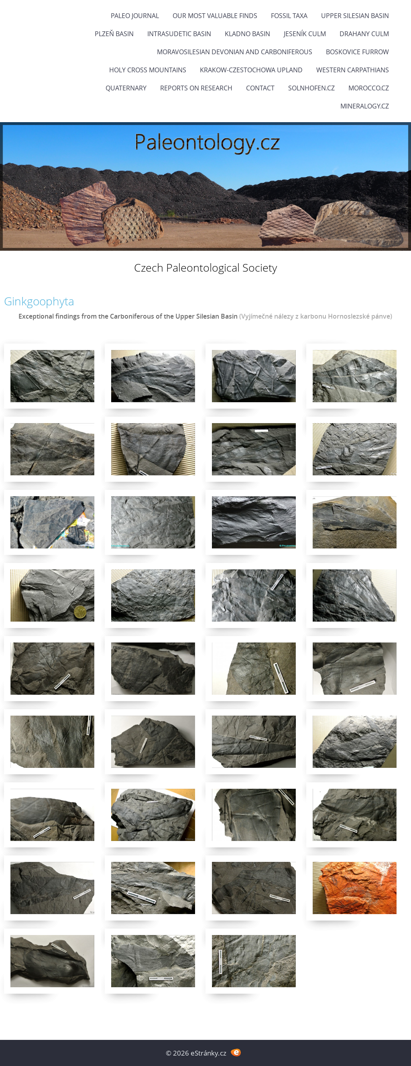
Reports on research (196, 88)
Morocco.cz (368, 88)
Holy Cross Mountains (147, 69)
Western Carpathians (352, 69)
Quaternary (126, 88)
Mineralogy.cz (364, 106)
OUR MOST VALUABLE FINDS (215, 15)
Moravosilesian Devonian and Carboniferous (234, 51)
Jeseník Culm (305, 33)
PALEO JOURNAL (135, 15)
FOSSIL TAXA (289, 15)
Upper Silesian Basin (355, 15)
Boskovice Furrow (357, 51)
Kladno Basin (247, 33)
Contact (260, 88)
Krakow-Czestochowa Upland (251, 69)
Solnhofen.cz (311, 88)
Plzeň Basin (114, 33)
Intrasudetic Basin (179, 33)
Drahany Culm (364, 33)
